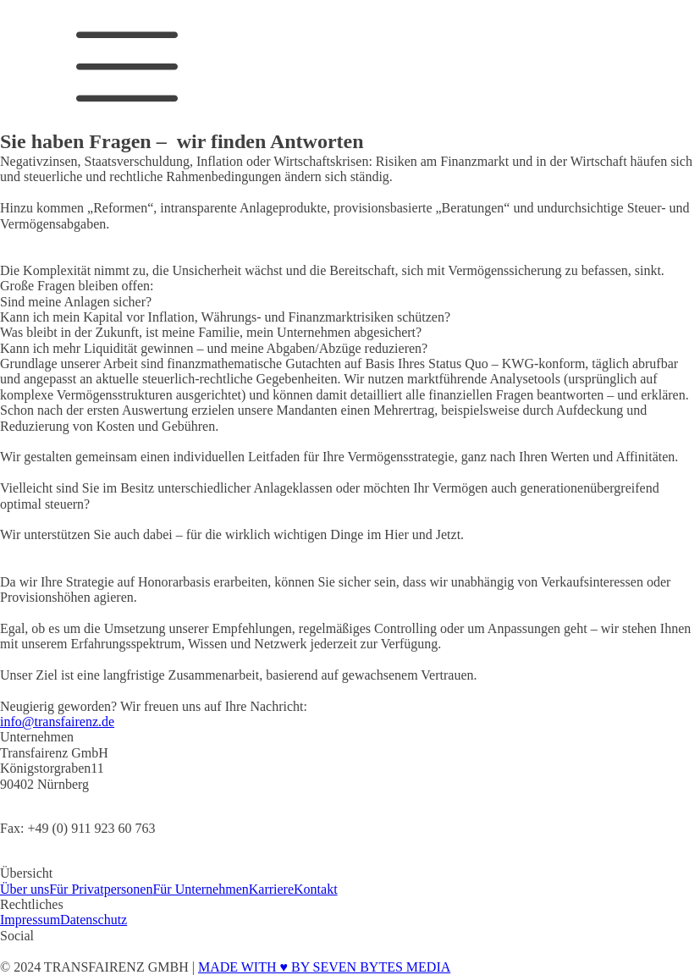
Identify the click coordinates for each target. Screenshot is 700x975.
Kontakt (316, 889)
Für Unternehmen (200, 889)
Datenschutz (93, 919)
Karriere (271, 889)
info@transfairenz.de (57, 721)
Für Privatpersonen (100, 889)
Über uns (24, 889)
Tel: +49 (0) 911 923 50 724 (76, 799)
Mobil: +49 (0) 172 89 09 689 (81, 858)
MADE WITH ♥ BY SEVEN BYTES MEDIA (324, 967)
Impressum (30, 919)
